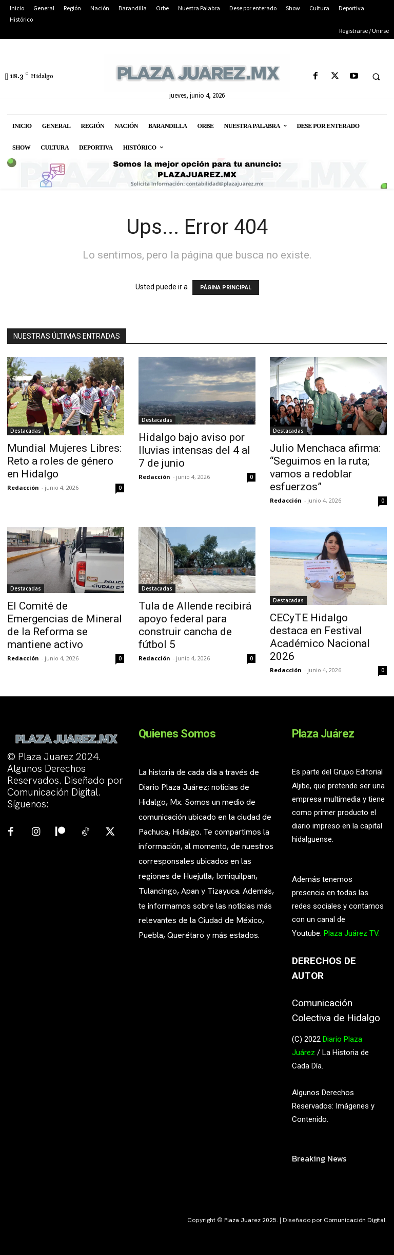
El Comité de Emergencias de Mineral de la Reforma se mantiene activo (64, 625)
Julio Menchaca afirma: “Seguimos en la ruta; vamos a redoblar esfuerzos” (325, 467)
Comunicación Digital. (355, 1220)
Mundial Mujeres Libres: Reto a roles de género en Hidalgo (64, 461)
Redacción (23, 487)
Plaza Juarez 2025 (250, 1220)
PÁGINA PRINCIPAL (225, 287)
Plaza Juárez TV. (352, 933)
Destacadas (25, 430)
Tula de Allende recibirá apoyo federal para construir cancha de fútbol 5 (195, 625)
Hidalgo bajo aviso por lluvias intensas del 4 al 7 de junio (194, 450)
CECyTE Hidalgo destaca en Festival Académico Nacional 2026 (320, 637)
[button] (376, 76)
